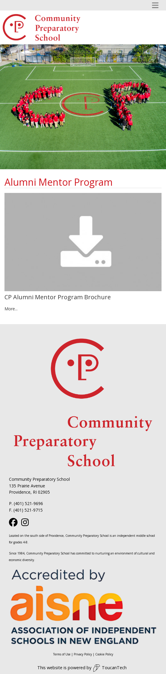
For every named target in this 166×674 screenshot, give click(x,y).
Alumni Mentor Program (58, 182)
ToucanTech (110, 668)
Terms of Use (61, 654)
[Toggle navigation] (155, 5)
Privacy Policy (83, 654)
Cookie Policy (104, 654)
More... (11, 309)
